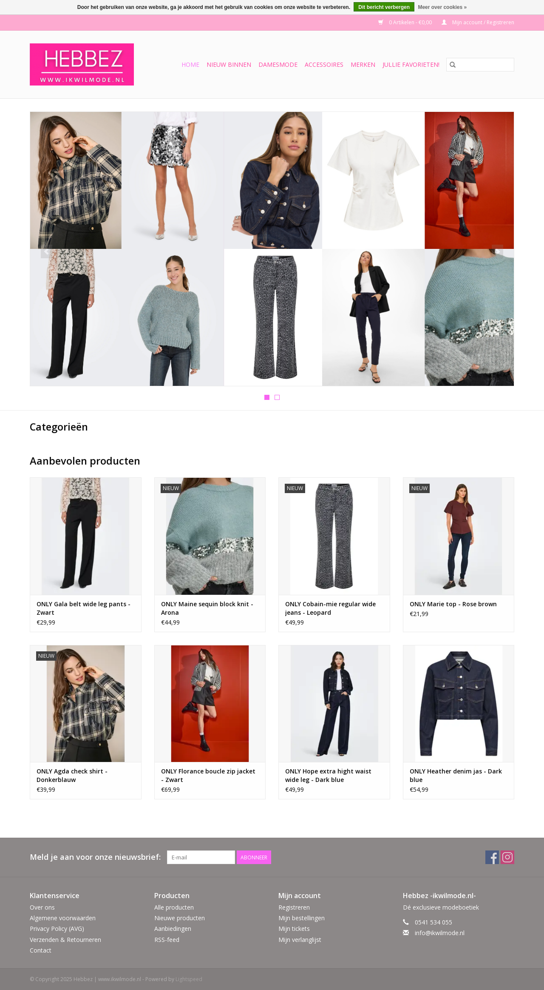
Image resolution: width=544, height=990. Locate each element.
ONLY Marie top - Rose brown (453, 604)
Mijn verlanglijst (299, 940)
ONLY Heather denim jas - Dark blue (456, 775)
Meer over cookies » (442, 7)
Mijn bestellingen (301, 918)
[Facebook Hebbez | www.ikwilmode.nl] (492, 857)
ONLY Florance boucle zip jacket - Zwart (208, 775)
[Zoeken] (480, 64)
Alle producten (174, 907)
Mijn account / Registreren (478, 22)
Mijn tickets (294, 928)
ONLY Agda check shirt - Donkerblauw (72, 775)
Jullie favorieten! (410, 64)
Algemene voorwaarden (63, 918)
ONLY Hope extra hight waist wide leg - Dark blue (328, 775)
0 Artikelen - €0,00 (405, 22)
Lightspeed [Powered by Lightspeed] (189, 979)
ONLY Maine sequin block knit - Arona (207, 608)
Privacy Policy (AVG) (57, 928)
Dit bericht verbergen (384, 7)
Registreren (294, 907)
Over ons (42, 907)
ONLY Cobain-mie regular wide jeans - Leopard (330, 608)
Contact (40, 950)
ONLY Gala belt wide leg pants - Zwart (83, 608)
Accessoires (324, 64)
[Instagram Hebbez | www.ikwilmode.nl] (507, 857)
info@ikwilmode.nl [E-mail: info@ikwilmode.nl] (440, 933)
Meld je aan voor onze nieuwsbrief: (95, 857)
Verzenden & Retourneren (65, 940)
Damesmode (278, 64)
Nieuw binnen (229, 64)
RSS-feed (166, 940)
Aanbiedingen (172, 928)
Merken (363, 64)
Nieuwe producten (179, 918)
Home (190, 64)
